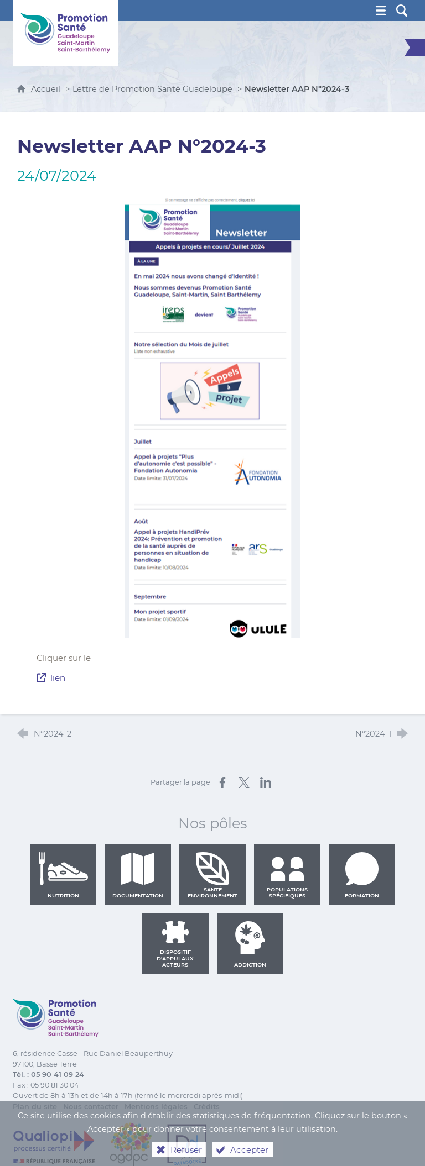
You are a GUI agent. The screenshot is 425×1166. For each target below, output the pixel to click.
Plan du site (35, 1106)
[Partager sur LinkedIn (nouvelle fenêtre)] (265, 782)
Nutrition (63, 875)
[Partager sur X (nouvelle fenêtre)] (244, 782)
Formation (362, 875)
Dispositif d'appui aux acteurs (175, 944)
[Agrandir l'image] (212, 416)
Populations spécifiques (287, 875)
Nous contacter (90, 1106)
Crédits (207, 1106)
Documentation (137, 875)
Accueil (47, 89)
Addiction (250, 944)
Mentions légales (156, 1106)
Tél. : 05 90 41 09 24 (48, 1074)
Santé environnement (212, 875)
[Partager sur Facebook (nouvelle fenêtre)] (222, 782)
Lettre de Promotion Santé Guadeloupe (152, 89)
